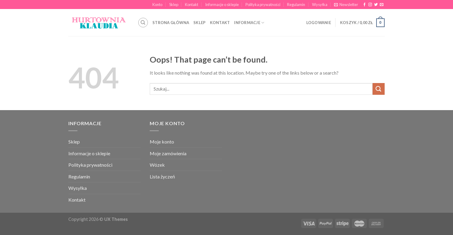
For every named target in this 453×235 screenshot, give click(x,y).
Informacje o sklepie (222, 4)
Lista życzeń (162, 176)
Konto (157, 4)
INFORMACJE (249, 23)
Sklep (173, 4)
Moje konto (162, 141)
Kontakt (191, 4)
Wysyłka (319, 4)
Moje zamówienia (168, 153)
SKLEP (199, 22)
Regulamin (296, 4)
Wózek (157, 165)
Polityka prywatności (262, 4)
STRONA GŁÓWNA (170, 22)
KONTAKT (220, 22)
